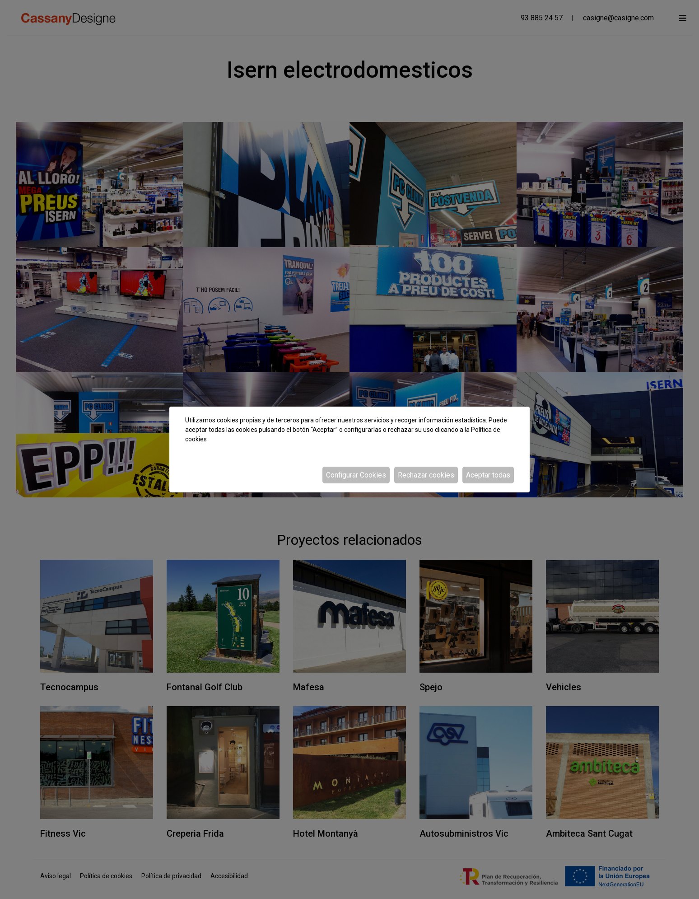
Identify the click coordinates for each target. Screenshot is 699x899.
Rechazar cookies (426, 475)
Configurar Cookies (356, 475)
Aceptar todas (488, 475)
